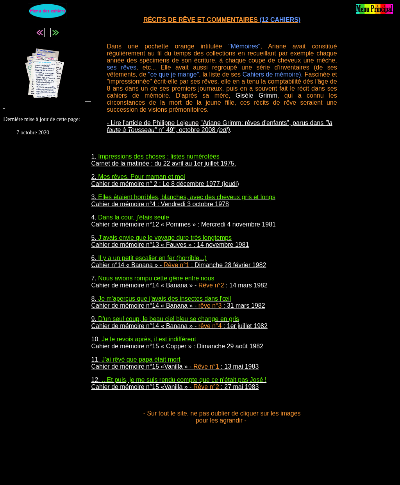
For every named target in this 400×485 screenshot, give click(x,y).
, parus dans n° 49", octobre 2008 (219, 126)
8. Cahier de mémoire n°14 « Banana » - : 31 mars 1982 (178, 302)
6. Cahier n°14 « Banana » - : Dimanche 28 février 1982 (178, 261)
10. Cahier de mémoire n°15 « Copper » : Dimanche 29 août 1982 (177, 342)
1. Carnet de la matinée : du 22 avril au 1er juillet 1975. (163, 160)
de (171, 122)
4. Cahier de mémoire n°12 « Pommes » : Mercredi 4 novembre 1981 (183, 221)
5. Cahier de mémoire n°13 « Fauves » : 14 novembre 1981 (170, 241)
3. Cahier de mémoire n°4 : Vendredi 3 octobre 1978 (183, 200)
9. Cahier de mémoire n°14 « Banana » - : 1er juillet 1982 (179, 322)
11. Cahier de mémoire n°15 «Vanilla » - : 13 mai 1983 (175, 363)
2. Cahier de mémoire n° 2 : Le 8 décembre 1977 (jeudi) (165, 180)
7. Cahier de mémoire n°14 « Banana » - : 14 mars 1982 (179, 282)
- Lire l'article (125, 122)
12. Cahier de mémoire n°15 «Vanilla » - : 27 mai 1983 (179, 383)
